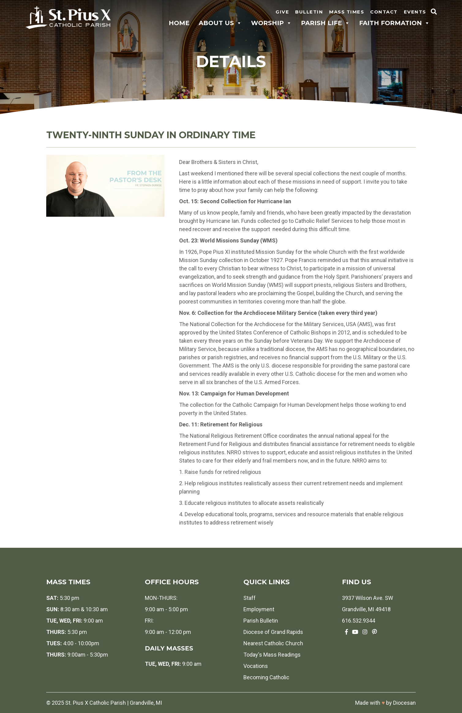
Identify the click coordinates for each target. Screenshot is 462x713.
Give (282, 12)
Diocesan (404, 703)
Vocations (255, 666)
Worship (271, 23)
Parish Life (325, 23)
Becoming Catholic (266, 677)
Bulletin (309, 12)
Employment (258, 609)
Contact (384, 12)
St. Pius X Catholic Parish (95, 703)
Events (415, 12)
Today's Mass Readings (272, 654)
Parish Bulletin (260, 620)
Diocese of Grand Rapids (273, 632)
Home (179, 23)
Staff (249, 598)
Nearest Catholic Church (273, 643)
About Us (220, 23)
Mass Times (346, 12)
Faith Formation (394, 23)
